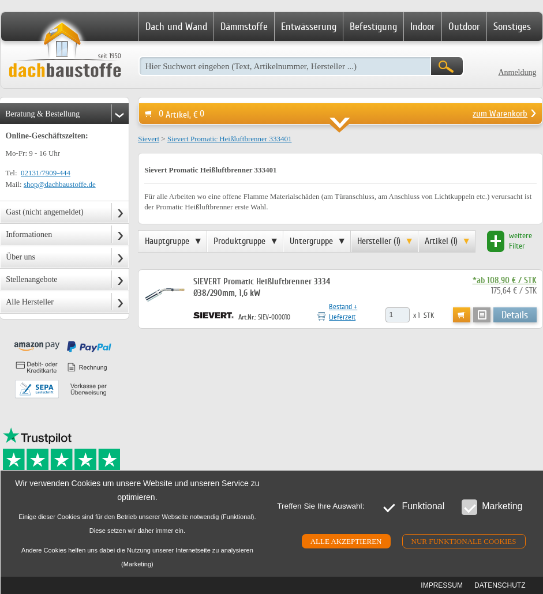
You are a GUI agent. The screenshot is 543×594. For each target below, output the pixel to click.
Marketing (492, 506)
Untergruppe (311, 241)
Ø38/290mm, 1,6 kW (228, 293)
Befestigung (373, 26)
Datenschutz (499, 585)
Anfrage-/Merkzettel (481, 314)
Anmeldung (517, 72)
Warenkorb (461, 314)
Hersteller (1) (378, 241)
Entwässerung (308, 26)
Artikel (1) (441, 241)
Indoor (422, 26)
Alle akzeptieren (346, 541)
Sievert (148, 138)
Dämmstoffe (244, 26)
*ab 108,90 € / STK (505, 280)
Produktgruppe (239, 241)
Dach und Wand (176, 26)
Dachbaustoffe (64, 50)
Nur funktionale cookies (463, 541)
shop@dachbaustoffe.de (60, 184)
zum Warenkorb (500, 113)
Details (514, 315)
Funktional (412, 506)
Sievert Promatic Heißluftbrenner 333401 (229, 138)
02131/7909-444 (45, 172)
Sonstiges (512, 26)
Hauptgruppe (167, 241)
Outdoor (464, 26)
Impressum (442, 585)
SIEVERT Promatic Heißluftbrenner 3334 (262, 282)
